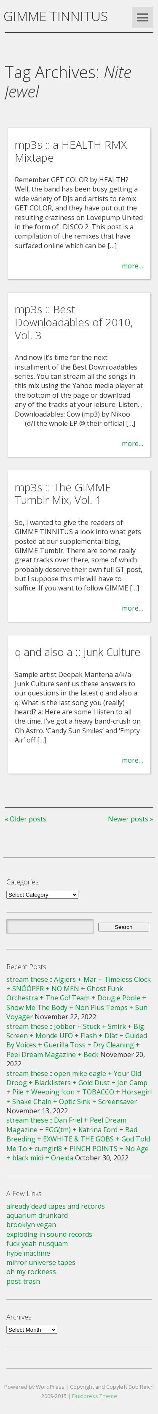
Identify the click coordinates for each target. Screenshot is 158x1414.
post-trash (23, 1281)
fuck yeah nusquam (37, 1243)
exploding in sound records (49, 1234)
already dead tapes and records (55, 1206)
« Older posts (25, 819)
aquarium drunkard (37, 1215)
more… (132, 265)
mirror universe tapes (40, 1262)
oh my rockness (31, 1271)
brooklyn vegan (31, 1224)
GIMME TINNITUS (55, 16)
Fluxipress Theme (94, 1396)
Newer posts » (130, 819)
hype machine (28, 1253)
